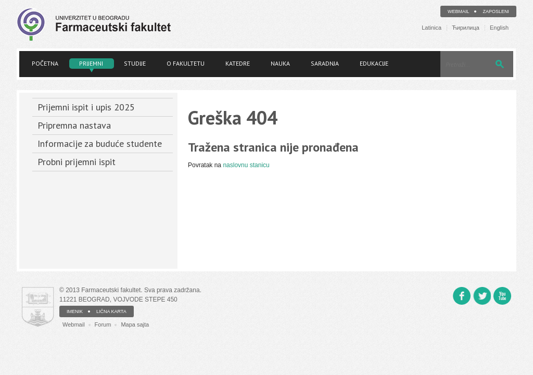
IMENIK (75, 311)
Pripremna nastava (74, 125)
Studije (135, 63)
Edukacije (374, 63)
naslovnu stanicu (246, 165)
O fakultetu (186, 63)
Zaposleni (496, 11)
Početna (45, 63)
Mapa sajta (135, 324)
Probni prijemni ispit (76, 162)
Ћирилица (465, 28)
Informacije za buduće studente (99, 143)
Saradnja (325, 63)
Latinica (431, 28)
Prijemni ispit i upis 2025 (86, 107)
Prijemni (91, 63)
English (499, 28)
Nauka (280, 63)
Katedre (237, 63)
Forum (103, 324)
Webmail (458, 11)
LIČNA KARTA (111, 311)
